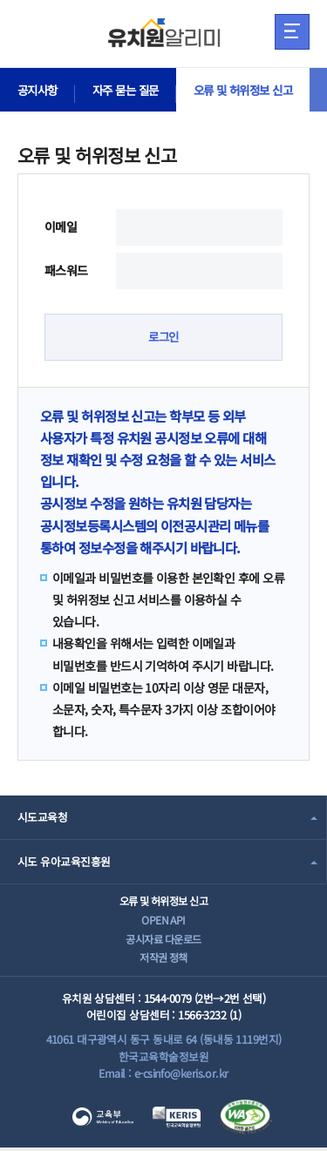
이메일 (60, 226)
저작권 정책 (163, 959)
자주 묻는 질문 (131, 89)
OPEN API (163, 921)
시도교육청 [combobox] (42, 817)
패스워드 (66, 270)
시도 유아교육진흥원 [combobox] (63, 862)
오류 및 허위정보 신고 (254, 89)
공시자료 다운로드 (163, 940)
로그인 (163, 337)
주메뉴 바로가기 (0, 0)
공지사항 (39, 89)
